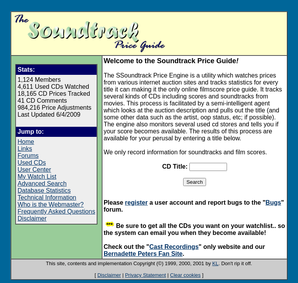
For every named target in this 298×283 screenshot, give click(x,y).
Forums (27, 155)
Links (24, 148)
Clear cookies (185, 275)
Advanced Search (41, 183)
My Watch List (36, 176)
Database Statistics (44, 190)
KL (215, 263)
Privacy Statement (145, 275)
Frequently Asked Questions (56, 211)
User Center (34, 169)
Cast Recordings (174, 246)
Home (25, 141)
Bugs (273, 202)
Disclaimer (32, 218)
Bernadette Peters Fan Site (143, 253)
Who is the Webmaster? (50, 204)
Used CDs (31, 162)
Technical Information (46, 197)
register (136, 202)
